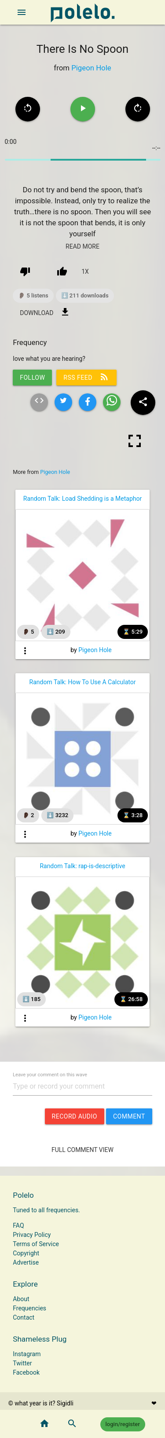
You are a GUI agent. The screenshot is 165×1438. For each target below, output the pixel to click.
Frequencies (29, 1308)
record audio (74, 1116)
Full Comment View (82, 1149)
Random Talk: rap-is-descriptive (82, 865)
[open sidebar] (21, 12)
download (45, 312)
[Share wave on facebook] (87, 402)
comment (129, 1116)
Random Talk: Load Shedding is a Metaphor (82, 498)
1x (85, 271)
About (21, 1298)
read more (82, 246)
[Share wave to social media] (143, 402)
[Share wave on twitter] (63, 402)
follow (32, 377)
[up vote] (62, 271)
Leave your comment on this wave (50, 1075)
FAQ (18, 1225)
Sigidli (65, 1403)
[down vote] (25, 271)
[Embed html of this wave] (39, 402)
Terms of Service (36, 1243)
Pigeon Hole (91, 67)
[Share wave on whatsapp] (112, 402)
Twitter (22, 1363)
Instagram (26, 1353)
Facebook (26, 1372)
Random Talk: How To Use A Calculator (82, 682)
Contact (23, 1317)
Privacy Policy (32, 1234)
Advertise (26, 1262)
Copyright (26, 1253)
